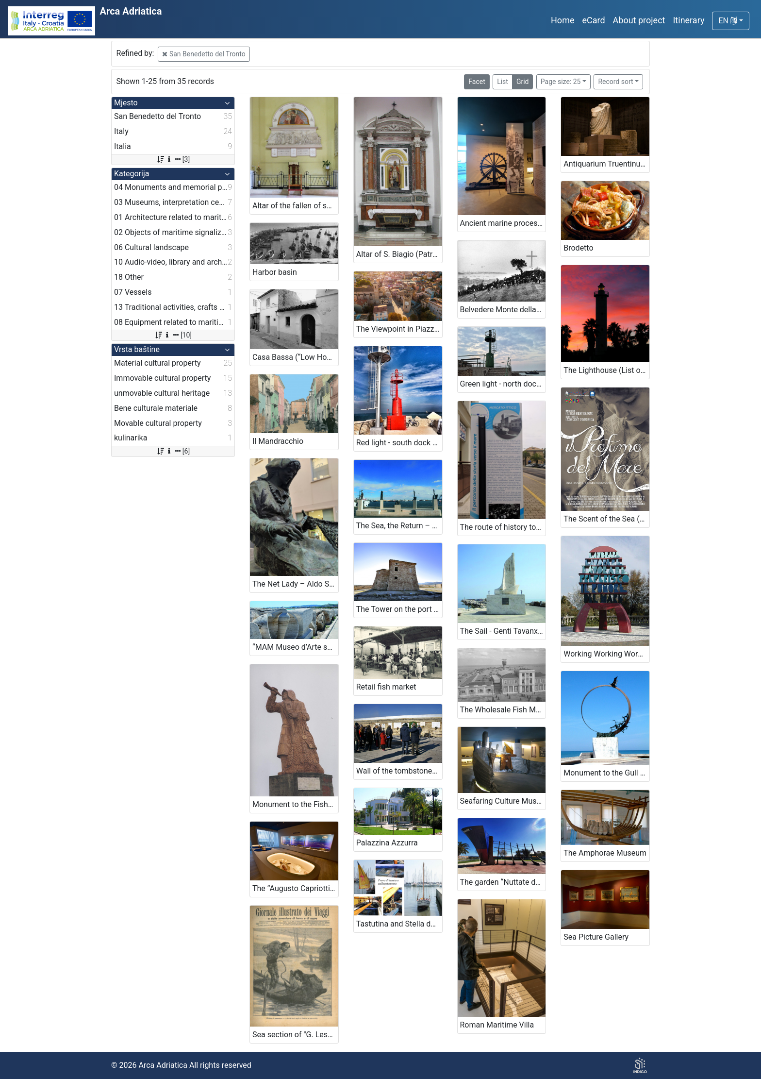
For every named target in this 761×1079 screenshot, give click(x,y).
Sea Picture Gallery (596, 937)
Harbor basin (274, 272)
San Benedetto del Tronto (203, 54)
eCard (593, 20)
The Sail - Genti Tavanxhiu (503, 631)
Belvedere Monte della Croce (503, 309)
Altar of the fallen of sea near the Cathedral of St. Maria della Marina (295, 205)
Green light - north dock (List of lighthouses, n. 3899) (503, 383)
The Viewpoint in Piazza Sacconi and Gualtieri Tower (399, 329)
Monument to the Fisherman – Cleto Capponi (295, 804)
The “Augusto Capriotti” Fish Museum (295, 888)
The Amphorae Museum (604, 853)
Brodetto (578, 248)
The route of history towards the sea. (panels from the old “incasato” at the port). (503, 527)
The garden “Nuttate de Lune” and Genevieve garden (503, 882)
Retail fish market (386, 686)
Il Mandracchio (277, 441)
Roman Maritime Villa (497, 1024)
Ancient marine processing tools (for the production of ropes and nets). (503, 223)
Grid (522, 81)
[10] (173, 335)
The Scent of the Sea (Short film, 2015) (606, 518)
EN (727, 20)
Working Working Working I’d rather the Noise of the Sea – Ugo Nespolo (606, 653)
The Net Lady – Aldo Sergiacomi (295, 584)
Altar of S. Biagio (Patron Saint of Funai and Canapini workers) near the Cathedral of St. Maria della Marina (399, 254)
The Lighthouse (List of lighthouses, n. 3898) (606, 370)
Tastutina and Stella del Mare (399, 923)
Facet (476, 81)
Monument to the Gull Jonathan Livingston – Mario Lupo (606, 772)
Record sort (615, 81)
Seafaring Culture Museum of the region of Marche (503, 801)
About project (639, 20)
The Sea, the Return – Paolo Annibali (399, 525)
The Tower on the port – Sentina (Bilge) (399, 609)
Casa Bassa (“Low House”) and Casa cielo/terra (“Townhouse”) (295, 357)
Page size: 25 (561, 81)
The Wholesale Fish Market (503, 709)
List (502, 81)
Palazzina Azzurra (387, 842)
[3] (173, 159)
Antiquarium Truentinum (605, 164)
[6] (173, 451)
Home (562, 20)
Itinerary (688, 20)
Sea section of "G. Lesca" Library (295, 1034)
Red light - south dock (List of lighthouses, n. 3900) (399, 442)
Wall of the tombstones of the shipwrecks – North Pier (399, 771)
